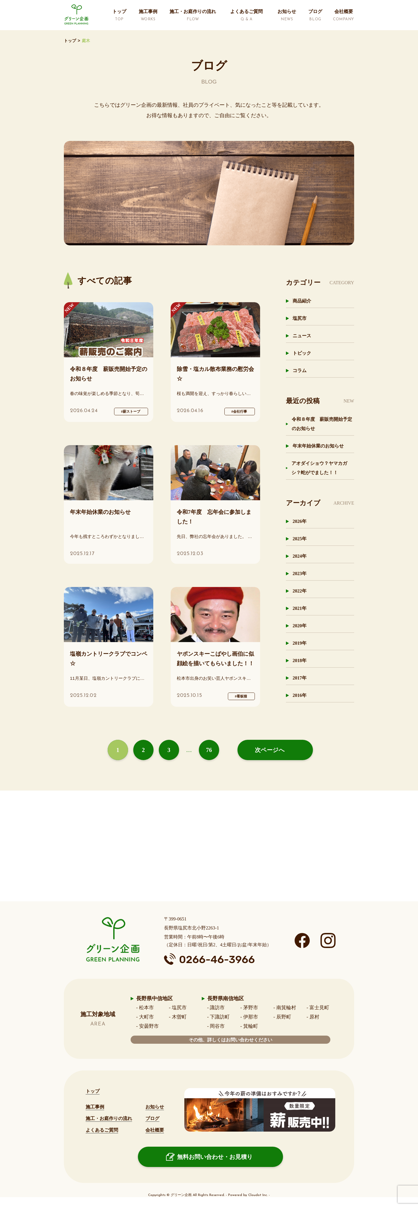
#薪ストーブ (130, 411)
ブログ (152, 1118)
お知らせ (154, 1106)
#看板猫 (241, 696)
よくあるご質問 (102, 1130)
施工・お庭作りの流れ (109, 1118)
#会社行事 (239, 411)
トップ (70, 41)
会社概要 (154, 1130)
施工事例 (95, 1106)
